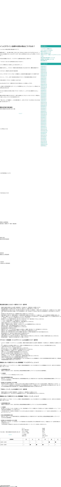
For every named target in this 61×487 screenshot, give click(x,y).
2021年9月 (43, 132)
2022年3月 (43, 124)
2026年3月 (43, 68)
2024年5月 (43, 94)
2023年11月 (43, 103)
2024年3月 (43, 97)
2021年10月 (43, 130)
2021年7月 (43, 135)
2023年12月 (43, 102)
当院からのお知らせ (45, 53)
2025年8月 (43, 77)
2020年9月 (43, 145)
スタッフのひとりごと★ (46, 50)
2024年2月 (43, 99)
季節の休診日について (45, 51)
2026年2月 (43, 69)
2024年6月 (43, 93)
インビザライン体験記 (45, 48)
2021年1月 (43, 141)
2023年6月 (43, 109)
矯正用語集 (43, 60)
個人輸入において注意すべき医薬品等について (48, 408)
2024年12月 (43, 84)
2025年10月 (43, 75)
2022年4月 (43, 123)
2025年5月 (43, 81)
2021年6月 (43, 136)
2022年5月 (43, 121)
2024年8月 (43, 90)
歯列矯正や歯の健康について (46, 59)
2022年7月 (43, 118)
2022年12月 (43, 112)
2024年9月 (43, 88)
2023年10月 (43, 105)
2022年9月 (43, 115)
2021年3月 (43, 138)
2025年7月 (43, 78)
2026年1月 (43, 71)
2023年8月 (43, 108)
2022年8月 (43, 117)
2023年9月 (43, 106)
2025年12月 (43, 72)
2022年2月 (43, 126)
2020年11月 (43, 144)
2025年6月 (43, 79)
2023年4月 (43, 111)
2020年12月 (43, 142)
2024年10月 (43, 87)
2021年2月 (43, 139)
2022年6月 (43, 120)
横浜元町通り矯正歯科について (47, 57)
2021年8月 (43, 133)
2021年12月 (43, 127)
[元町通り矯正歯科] (30, 475)
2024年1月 (43, 100)
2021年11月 (43, 129)
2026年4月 (43, 66)
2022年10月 (43, 114)
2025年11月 (43, 74)
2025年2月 (43, 82)
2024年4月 (43, 96)
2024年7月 (43, 92)
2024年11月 (43, 85)
